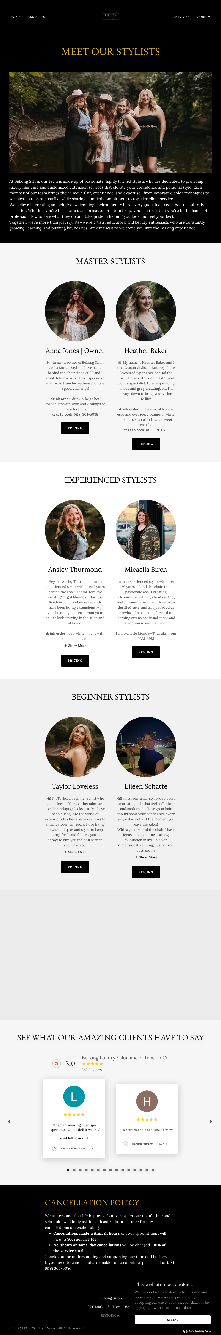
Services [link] (181, 17)
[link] (110, 16)
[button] (203, 16)
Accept (172, 1319)
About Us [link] (36, 17)
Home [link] (15, 17)
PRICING (75, 428)
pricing (75, 661)
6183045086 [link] (110, 1315)
